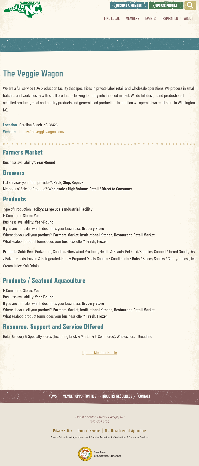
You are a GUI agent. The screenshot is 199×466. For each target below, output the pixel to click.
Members (132, 18)
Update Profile (166, 5)
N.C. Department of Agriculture (125, 430)
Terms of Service (88, 430)
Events (150, 18)
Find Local (112, 18)
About (188, 18)
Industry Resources (117, 396)
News (53, 396)
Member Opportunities (79, 396)
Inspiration (170, 18)
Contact (144, 396)
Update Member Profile (99, 352)
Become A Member (129, 5)
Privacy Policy (62, 430)
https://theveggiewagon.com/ (41, 131)
